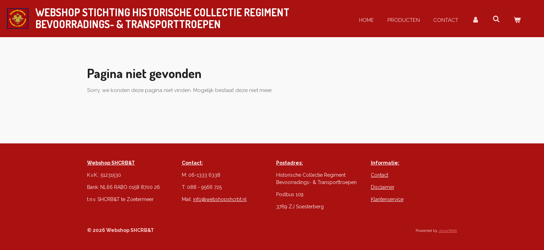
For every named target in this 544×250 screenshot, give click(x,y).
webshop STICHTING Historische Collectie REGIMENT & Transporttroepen (162, 18)
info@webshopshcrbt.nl (220, 199)
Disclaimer (382, 187)
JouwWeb (448, 230)
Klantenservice (387, 199)
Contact (379, 175)
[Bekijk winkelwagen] (517, 20)
